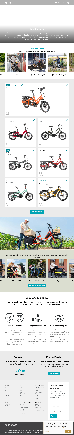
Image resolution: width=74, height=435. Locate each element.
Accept (68, 431)
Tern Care (22, 404)
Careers (37, 409)
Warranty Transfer (24, 409)
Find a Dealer (8, 404)
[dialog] (58, 428)
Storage (37, 395)
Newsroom (37, 404)
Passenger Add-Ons (37, 281)
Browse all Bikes (37, 212)
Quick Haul (7, 393)
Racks (36, 393)
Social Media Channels (40, 410)
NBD (6, 390)
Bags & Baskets (38, 392)
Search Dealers (54, 373)
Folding (16, 75)
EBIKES (7, 385)
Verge (21, 395)
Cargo (57, 281)
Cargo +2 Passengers (37, 75)
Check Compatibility (24, 412)
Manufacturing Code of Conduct (34, 432)
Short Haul (22, 393)
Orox (6, 392)
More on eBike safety (16, 344)
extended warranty (59, 332)
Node (21, 392)
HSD (6, 389)
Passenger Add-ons (39, 387)
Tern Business (38, 407)
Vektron (6, 396)
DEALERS (7, 402)
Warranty (22, 410)
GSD (6, 387)
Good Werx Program (40, 405)
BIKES (21, 385)
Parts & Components (39, 396)
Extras (36, 398)
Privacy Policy (14, 432)
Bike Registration (24, 407)
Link (21, 390)
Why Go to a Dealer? (9, 405)
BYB (21, 387)
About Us (38, 402)
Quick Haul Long (8, 395)
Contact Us (22, 413)
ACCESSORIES (39, 385)
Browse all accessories (37, 285)
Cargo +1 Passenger (57, 75)
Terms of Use (8, 432)
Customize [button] (47, 431)
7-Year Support (23, 405)
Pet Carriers (16, 281)
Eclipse (21, 389)
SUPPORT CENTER (25, 402)
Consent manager (22, 432)
